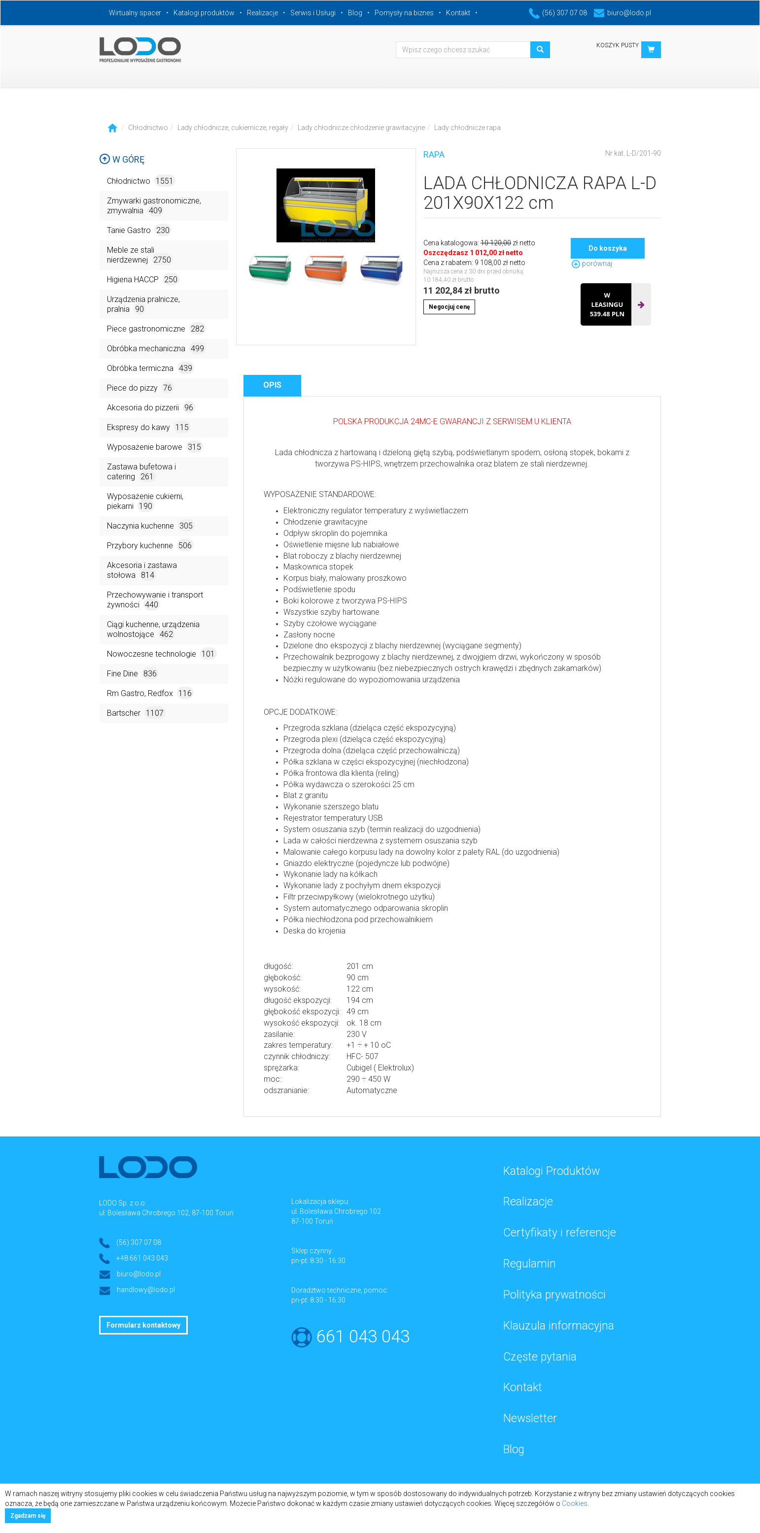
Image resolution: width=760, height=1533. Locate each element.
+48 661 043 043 (142, 1258)
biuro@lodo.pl (622, 13)
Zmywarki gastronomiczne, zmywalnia (154, 206)
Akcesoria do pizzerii (151, 407)
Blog (355, 13)
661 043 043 (363, 1337)
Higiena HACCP (143, 279)
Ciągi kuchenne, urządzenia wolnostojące (153, 630)
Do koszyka (607, 248)
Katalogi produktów (204, 13)
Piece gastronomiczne (156, 328)
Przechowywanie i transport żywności (155, 600)
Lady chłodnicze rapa (467, 128)
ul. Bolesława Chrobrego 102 (336, 1211)
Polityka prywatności (554, 1294)
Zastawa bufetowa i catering (141, 472)
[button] (651, 49)
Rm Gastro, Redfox (150, 693)
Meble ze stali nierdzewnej (140, 255)
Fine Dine (133, 673)
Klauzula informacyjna (558, 1326)
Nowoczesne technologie (162, 653)
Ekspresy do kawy (149, 427)
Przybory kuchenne (150, 545)
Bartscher (136, 712)
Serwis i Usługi (313, 13)
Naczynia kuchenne (151, 525)
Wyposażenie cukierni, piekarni (145, 502)
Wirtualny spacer (135, 13)
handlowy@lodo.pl (146, 1290)
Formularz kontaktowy (143, 1325)
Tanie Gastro (139, 230)
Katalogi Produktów (551, 1171)
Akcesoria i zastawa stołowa (142, 571)
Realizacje (262, 13)
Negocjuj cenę (449, 306)
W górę (121, 159)
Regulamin (529, 1263)
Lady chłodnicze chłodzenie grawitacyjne (361, 128)
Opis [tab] (272, 385)
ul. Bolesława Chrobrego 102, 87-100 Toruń (166, 1213)
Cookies (574, 1503)
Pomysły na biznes (404, 13)
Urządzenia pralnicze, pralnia (143, 305)
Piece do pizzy (140, 387)
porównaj (591, 263)
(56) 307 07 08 (558, 13)
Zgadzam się (27, 1515)
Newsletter (530, 1418)
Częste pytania (540, 1357)
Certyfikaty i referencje (559, 1232)
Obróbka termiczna (150, 368)
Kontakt (458, 13)
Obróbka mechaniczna (156, 348)
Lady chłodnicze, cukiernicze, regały (232, 128)
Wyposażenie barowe (155, 446)
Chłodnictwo (148, 128)
